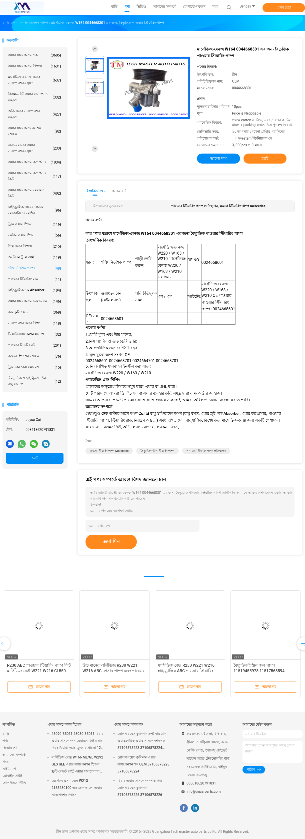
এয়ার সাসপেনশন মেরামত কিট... (34, 193)
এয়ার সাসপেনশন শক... (34, 55)
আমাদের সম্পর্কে (14, 755)
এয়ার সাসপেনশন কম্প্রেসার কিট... (34, 176)
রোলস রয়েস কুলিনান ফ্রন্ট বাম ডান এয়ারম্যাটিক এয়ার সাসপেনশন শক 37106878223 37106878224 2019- (142, 741)
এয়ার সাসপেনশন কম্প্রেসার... (34, 162)
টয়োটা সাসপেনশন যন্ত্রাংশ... (34, 334)
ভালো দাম (218, 158)
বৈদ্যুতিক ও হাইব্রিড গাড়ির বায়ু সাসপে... (34, 381)
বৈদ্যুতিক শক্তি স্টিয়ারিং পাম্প (157, 451)
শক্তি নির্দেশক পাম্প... (34, 268)
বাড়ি (5, 734)
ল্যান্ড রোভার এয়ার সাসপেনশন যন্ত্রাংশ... (34, 148)
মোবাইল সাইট (12, 776)
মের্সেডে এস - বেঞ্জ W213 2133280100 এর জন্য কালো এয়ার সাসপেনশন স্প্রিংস (77, 788)
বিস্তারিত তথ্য (95, 191)
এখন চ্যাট (283, 8)
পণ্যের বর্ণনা (120, 191)
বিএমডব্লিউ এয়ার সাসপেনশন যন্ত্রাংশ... (34, 97)
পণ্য (5, 741)
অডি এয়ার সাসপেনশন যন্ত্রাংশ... (34, 114)
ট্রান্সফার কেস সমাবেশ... (34, 367)
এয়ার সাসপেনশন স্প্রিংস (64, 724)
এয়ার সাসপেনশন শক (128, 724)
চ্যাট (35, 458)
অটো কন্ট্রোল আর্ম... (34, 257)
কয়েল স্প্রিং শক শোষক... (34, 356)
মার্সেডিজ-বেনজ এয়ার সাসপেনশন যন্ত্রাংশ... (34, 80)
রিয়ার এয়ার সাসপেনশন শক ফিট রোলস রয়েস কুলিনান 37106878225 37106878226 (140, 788)
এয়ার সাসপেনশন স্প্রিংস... (34, 66)
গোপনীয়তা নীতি (14, 783)
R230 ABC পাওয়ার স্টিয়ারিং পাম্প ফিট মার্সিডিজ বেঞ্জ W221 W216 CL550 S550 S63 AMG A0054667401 (39, 671)
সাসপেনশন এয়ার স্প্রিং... (34, 323)
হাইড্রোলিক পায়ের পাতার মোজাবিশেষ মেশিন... (34, 210)
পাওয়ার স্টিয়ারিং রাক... (34, 279)
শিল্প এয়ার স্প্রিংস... (34, 246)
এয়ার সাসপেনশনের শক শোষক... (34, 131)
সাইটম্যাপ (9, 769)
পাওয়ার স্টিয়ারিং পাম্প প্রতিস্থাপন (206, 451)
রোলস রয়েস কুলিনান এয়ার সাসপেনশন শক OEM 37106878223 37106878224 (144, 764)
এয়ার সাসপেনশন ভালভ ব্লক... (34, 301)
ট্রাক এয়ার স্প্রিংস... (34, 224)
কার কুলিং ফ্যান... (34, 312)
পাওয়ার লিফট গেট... (34, 345)
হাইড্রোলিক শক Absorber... (34, 290)
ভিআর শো (9, 748)
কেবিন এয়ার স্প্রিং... (34, 235)
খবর (5, 762)
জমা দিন (111, 541)
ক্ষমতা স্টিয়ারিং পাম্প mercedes (109, 451)
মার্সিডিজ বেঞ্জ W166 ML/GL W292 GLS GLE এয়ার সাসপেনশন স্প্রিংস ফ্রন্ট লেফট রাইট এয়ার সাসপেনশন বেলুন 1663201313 (77, 765)
